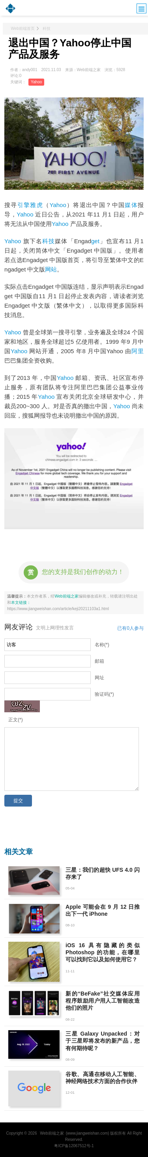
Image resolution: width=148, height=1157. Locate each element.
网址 (99, 677)
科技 (47, 28)
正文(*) (15, 719)
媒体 (131, 205)
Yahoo (36, 82)
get (95, 241)
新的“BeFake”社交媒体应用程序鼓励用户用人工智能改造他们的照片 (103, 1000)
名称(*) (102, 644)
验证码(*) (104, 694)
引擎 (23, 205)
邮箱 (99, 661)
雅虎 (36, 205)
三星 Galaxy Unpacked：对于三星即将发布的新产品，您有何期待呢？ (103, 1040)
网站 (51, 269)
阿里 (137, 351)
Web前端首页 (22, 28)
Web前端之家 (66, 596)
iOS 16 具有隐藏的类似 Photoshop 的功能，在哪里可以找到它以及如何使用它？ (103, 952)
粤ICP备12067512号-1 (74, 1146)
